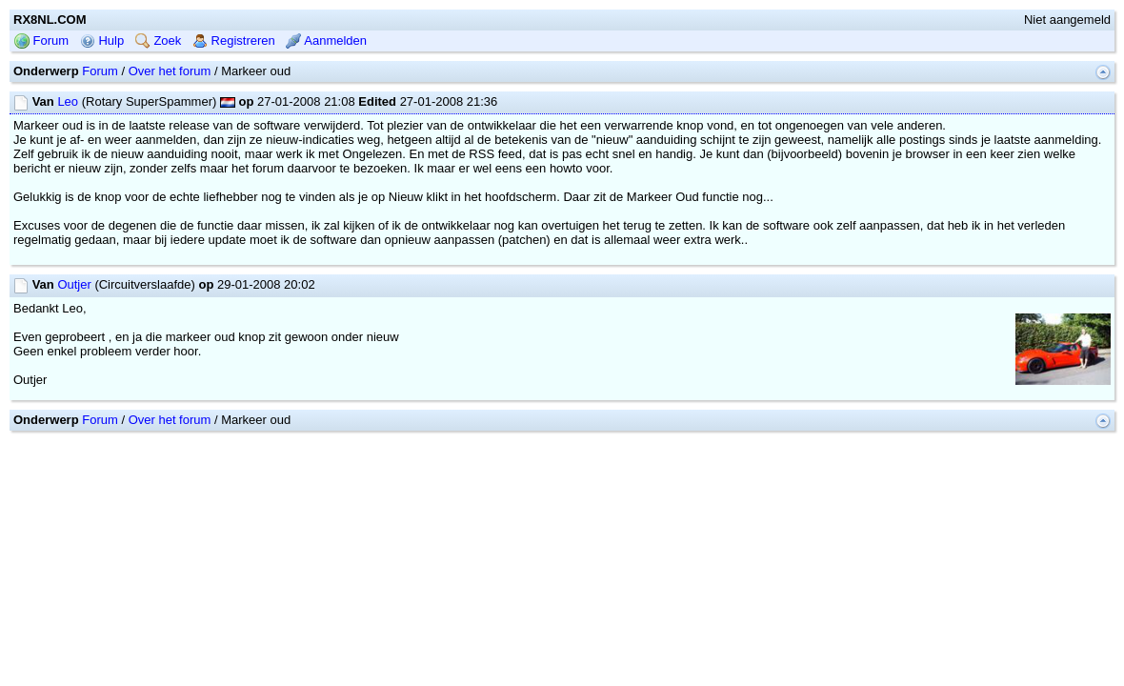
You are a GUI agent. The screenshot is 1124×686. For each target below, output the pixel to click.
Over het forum (170, 132)
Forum (41, 101)
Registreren (233, 101)
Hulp (102, 101)
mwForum (505, 508)
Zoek (158, 101)
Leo (67, 162)
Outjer (73, 345)
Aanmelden (326, 101)
